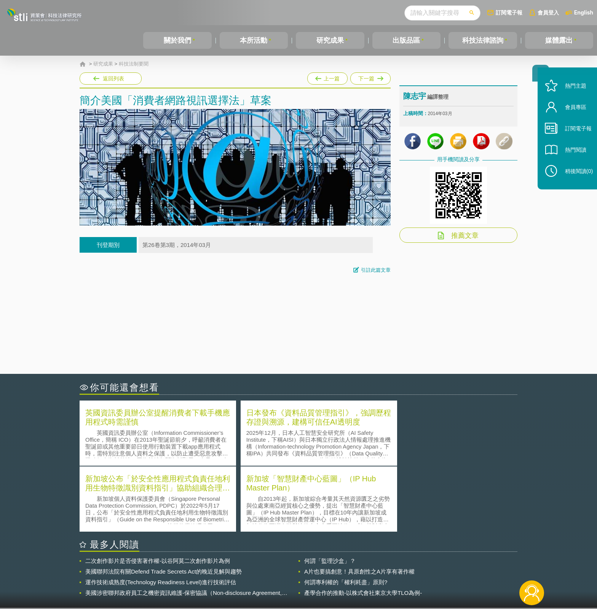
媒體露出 (559, 40)
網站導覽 (347, 578)
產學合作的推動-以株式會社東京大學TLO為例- (363, 525)
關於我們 (177, 40)
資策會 (407, 567)
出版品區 (406, 40)
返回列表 (113, 78)
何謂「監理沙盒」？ (330, 493)
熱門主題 (571, 96)
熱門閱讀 (571, 160)
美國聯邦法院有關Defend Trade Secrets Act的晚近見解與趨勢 (163, 504)
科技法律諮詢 (482, 40)
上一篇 (327, 77)
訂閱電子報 (509, 12)
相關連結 (451, 567)
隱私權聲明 (303, 567)
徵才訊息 (347, 567)
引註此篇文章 (376, 270)
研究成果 (330, 40)
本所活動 (253, 40)
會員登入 (548, 12)
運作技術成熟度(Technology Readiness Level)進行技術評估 (160, 515)
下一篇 (370, 77)
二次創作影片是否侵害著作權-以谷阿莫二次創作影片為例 (157, 493)
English (583, 12)
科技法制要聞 (133, 64)
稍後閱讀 (574, 181)
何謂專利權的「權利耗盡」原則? (345, 515)
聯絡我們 (300, 578)
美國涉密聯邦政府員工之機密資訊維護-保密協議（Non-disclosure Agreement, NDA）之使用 (183, 525)
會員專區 (571, 117)
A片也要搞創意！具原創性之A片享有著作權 (359, 504)
